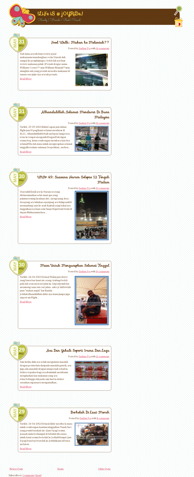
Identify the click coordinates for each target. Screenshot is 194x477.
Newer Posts (16, 468)
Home (60, 468)
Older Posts (104, 468)
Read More (26, 78)
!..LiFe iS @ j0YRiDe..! (60, 13)
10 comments (102, 123)
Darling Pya (85, 48)
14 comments (102, 48)
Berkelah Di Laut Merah (90, 412)
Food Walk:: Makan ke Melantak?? (80, 42)
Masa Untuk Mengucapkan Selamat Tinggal (74, 265)
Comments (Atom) (32, 475)
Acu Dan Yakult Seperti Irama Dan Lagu (77, 350)
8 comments (103, 418)
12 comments (102, 356)
